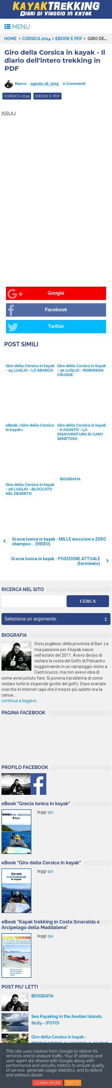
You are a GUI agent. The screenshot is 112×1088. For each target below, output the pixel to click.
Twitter (35, 327)
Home (10, 38)
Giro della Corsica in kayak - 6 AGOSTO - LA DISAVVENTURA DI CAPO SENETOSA (81, 432)
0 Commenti (74, 83)
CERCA (88, 601)
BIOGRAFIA (70, 479)
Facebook (37, 310)
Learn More (47, 1083)
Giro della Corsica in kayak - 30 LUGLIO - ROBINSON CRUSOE (81, 370)
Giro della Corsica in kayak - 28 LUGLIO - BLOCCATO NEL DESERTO (30, 489)
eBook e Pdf (68, 38)
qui (50, 812)
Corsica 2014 (36, 38)
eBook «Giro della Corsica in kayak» (30, 427)
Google (35, 294)
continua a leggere (18, 700)
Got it (72, 1083)
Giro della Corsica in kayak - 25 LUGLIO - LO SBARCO (30, 368)
